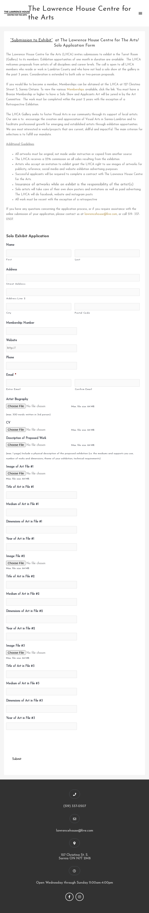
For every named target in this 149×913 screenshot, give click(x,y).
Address (11, 269)
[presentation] (37, 741)
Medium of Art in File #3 (22, 683)
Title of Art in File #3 (20, 666)
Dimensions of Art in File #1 (24, 521)
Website (11, 340)
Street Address (15, 284)
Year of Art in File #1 (20, 538)
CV (8, 422)
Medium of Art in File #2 (22, 594)
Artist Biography (17, 399)
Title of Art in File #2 (20, 576)
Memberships (75, 89)
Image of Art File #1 (19, 466)
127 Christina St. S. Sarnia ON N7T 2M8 (74, 856)
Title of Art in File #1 (20, 487)
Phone (10, 357)
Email (11, 375)
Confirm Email (83, 389)
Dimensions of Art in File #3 (24, 700)
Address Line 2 (15, 298)
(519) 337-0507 (74, 806)
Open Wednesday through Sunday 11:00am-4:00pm (74, 882)
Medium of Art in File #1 (22, 504)
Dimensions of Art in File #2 (24, 611)
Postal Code (82, 313)
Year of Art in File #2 (20, 628)
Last (77, 259)
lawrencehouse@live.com (101, 214)
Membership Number (20, 323)
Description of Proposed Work (26, 438)
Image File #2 (15, 556)
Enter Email (13, 389)
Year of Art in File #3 (20, 718)
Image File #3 (15, 645)
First (9, 259)
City (8, 313)
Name (10, 245)
